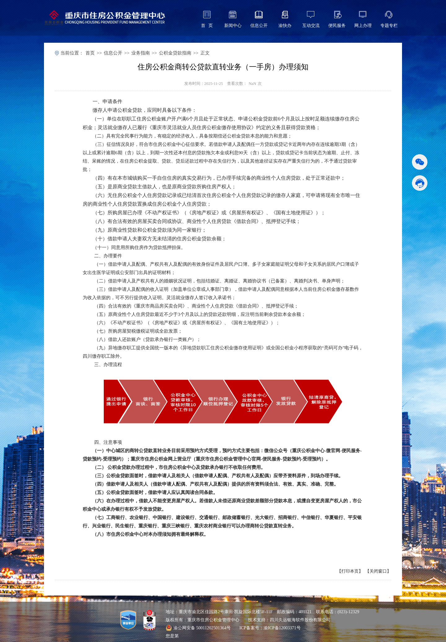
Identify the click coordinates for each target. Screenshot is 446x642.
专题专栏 (389, 25)
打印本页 (350, 571)
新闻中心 (233, 25)
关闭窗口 (378, 571)
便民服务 (337, 25)
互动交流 (311, 25)
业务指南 (140, 52)
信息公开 (259, 25)
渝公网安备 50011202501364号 (198, 628)
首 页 (207, 25)
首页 (90, 52)
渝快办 (284, 25)
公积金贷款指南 (175, 52)
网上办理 (363, 25)
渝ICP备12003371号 (282, 628)
